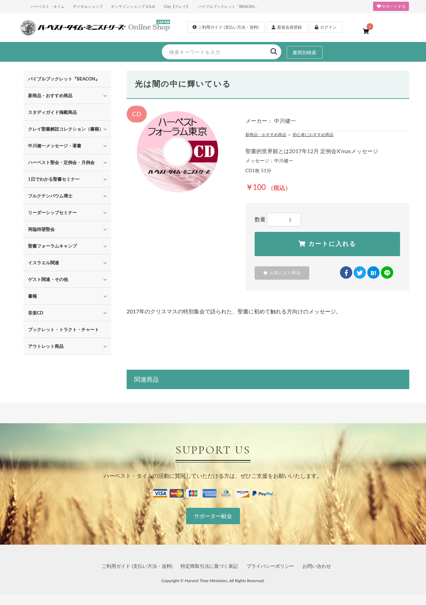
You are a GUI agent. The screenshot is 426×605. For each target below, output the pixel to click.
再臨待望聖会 (41, 229)
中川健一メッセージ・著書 (54, 145)
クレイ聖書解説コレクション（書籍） (65, 129)
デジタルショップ (88, 6)
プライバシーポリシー (270, 566)
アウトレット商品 (45, 346)
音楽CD (35, 312)
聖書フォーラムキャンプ (52, 246)
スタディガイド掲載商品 (52, 112)
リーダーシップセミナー (52, 212)
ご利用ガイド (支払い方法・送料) (137, 566)
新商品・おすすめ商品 (50, 95)
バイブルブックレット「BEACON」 (228, 6)
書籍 (32, 296)
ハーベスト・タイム (48, 6)
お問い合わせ (316, 566)
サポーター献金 (213, 516)
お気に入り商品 (282, 272)
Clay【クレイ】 (177, 6)
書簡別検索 (304, 52)
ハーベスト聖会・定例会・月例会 (61, 162)
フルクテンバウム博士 (50, 195)
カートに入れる (327, 243)
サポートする (391, 6)
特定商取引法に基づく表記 (209, 566)
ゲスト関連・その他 (48, 279)
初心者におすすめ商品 (313, 134)
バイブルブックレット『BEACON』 (64, 79)
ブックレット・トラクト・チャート (63, 329)
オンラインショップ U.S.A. (133, 6)
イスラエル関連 (43, 262)
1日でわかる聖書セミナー (54, 179)
